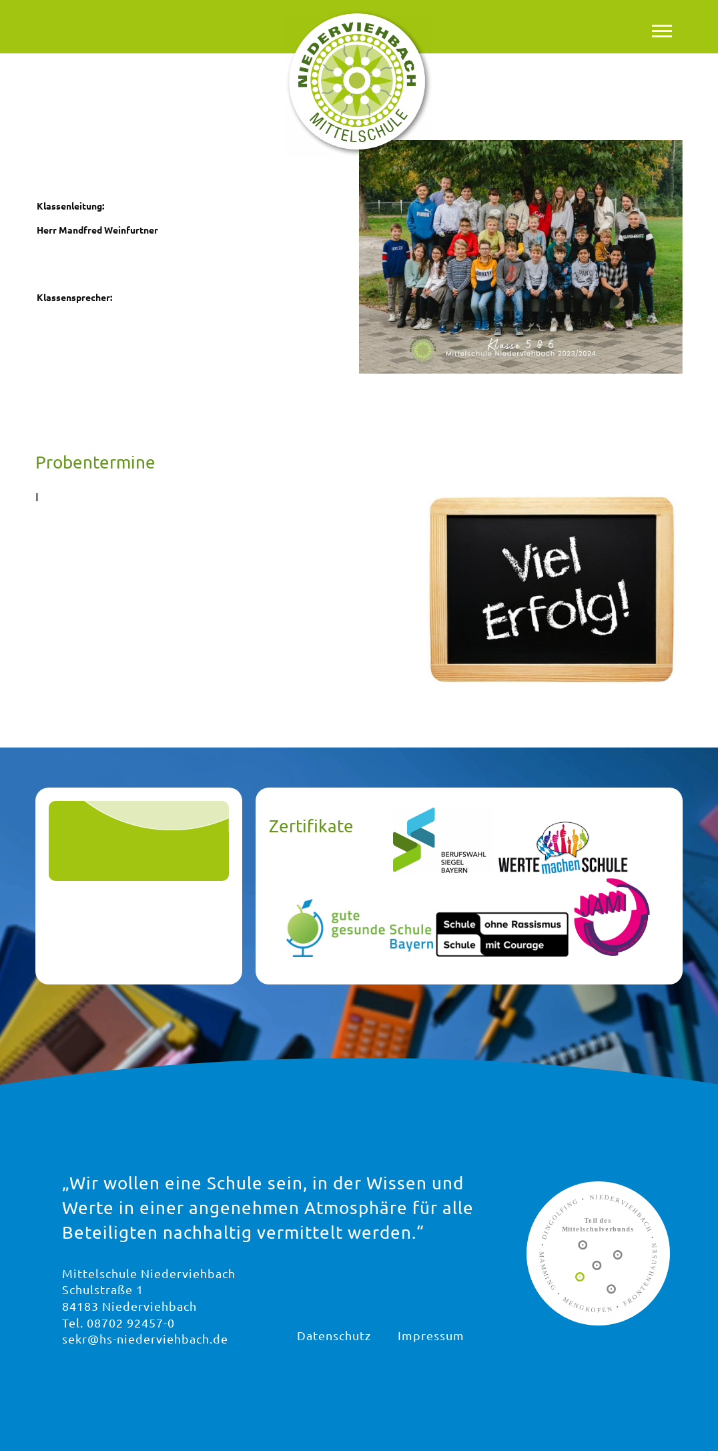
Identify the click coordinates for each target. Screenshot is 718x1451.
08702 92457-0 (131, 1323)
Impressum (431, 1335)
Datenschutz (334, 1335)
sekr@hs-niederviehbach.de (145, 1339)
